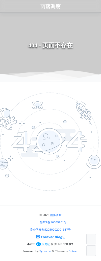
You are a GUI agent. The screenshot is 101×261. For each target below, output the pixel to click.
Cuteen (74, 251)
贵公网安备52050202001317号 (50, 229)
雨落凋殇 (56, 215)
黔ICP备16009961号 (53, 222)
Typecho (45, 251)
